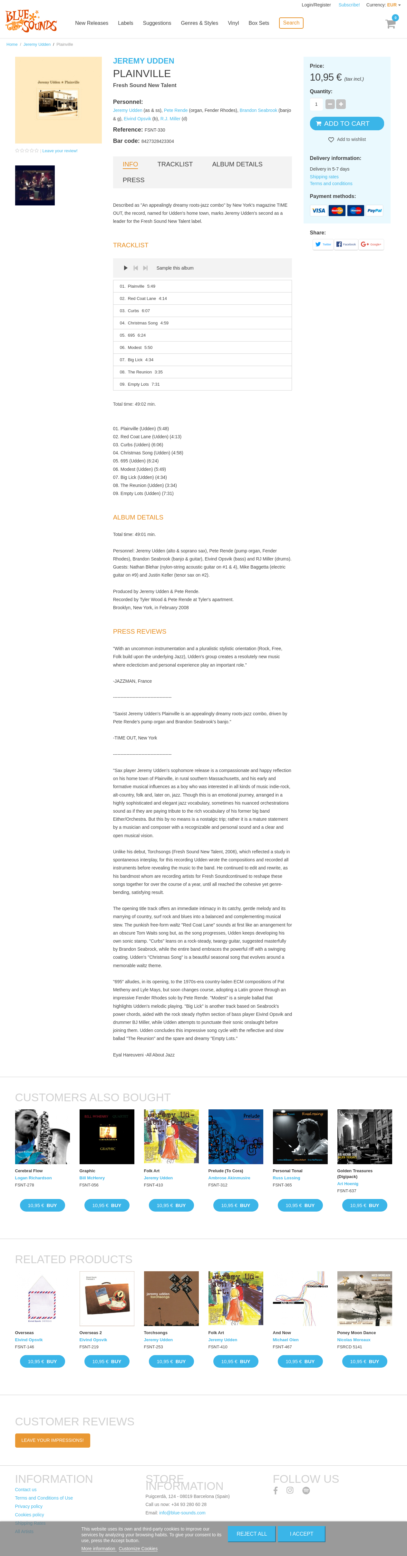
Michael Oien (286, 1339)
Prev (136, 268)
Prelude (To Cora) (225, 1170)
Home (12, 44)
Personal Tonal (288, 1170)
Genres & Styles (200, 23)
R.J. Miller (170, 118)
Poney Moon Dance (356, 1332)
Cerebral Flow (29, 1170)
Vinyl (233, 23)
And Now (282, 1332)
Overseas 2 (91, 1332)
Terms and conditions (331, 183)
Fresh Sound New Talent (145, 85)
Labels (126, 23)
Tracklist (175, 164)
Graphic (87, 1170)
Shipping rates (324, 176)
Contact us (26, 1489)
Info (130, 164)
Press (134, 179)
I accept (302, 1534)
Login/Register (317, 4)
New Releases (92, 23)
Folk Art (152, 1170)
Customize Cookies (138, 1548)
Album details (237, 164)
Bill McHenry (92, 1177)
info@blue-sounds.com (182, 1512)
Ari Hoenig (348, 1183)
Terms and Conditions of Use (44, 1498)
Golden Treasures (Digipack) (355, 1173)
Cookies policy (29, 1514)
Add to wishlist (351, 139)
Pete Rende (176, 110)
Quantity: (321, 91)
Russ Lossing (286, 1177)
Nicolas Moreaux (354, 1339)
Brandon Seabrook (258, 110)
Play (126, 268)
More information (99, 1548)
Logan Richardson (33, 1177)
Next (145, 268)
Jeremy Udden (37, 44)
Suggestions (157, 23)
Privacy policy (29, 1506)
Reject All (252, 1534)
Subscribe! (349, 4)
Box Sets (259, 23)
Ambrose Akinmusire (229, 1177)
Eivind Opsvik (137, 118)
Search (292, 22)
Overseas (24, 1332)
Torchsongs (156, 1332)
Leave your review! (60, 150)
